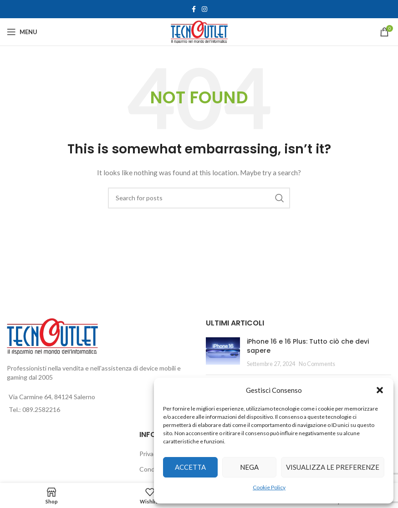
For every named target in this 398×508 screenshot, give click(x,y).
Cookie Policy (269, 487)
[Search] (199, 198)
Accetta (190, 467)
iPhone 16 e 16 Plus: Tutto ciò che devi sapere (308, 346)
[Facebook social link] (193, 9)
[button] (379, 390)
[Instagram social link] (204, 9)
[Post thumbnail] (223, 352)
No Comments (317, 364)
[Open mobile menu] (22, 32)
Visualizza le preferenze (332, 467)
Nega (249, 467)
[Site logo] (199, 31)
